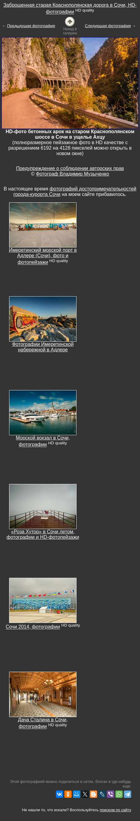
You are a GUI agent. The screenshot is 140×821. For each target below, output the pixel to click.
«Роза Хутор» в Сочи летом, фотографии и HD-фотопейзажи (43, 534)
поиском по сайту (115, 810)
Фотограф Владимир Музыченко (72, 173)
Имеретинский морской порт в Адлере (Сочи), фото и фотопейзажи (43, 256)
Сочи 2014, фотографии (33, 627)
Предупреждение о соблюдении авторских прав (70, 168)
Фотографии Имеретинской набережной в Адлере (43, 347)
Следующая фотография (108, 25)
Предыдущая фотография (31, 25)
